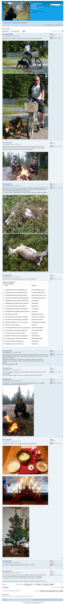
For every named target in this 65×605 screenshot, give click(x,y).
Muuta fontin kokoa (61, 22)
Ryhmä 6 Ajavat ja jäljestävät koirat (19, 22)
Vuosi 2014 (6, 29)
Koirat (9, 22)
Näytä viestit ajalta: (24, 584)
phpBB (27, 602)
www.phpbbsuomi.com (36, 603)
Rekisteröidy (51, 25)
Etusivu (5, 22)
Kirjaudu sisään (59, 25)
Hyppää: (36, 591)
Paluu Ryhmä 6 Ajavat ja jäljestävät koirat (11, 590)
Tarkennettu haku (58, 5)
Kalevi (8, 36)
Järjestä (38, 584)
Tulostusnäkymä (59, 22)
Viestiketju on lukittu (5, 31)
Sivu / (58, 31)
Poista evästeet (43, 599)
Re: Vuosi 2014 (8, 34)
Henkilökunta (36, 599)
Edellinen (5, 584)
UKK (46, 25)
